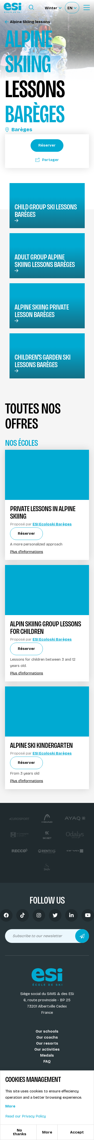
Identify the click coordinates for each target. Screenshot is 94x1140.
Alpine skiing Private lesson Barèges (42, 311)
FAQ (47, 1061)
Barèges (18, 129)
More (10, 1106)
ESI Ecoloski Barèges (52, 524)
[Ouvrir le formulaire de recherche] (31, 7)
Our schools (47, 1031)
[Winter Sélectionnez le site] (53, 7)
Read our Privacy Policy (25, 1116)
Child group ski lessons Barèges (46, 210)
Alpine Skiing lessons (27, 22)
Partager (47, 160)
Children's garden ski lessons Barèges (42, 361)
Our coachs (47, 1037)
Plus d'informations (26, 552)
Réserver (47, 145)
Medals (47, 1055)
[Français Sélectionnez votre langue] (72, 7)
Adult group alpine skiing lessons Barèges (45, 260)
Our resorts (47, 1043)
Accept (77, 1132)
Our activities (47, 1049)
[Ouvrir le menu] (86, 7)
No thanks (19, 1132)
